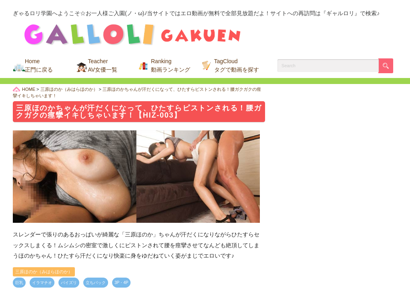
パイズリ (69, 282)
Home (39, 65)
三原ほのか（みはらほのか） (43, 271)
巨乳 (19, 282)
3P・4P (121, 282)
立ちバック (96, 282)
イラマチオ (42, 282)
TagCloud (236, 65)
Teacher (103, 65)
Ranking (170, 65)
